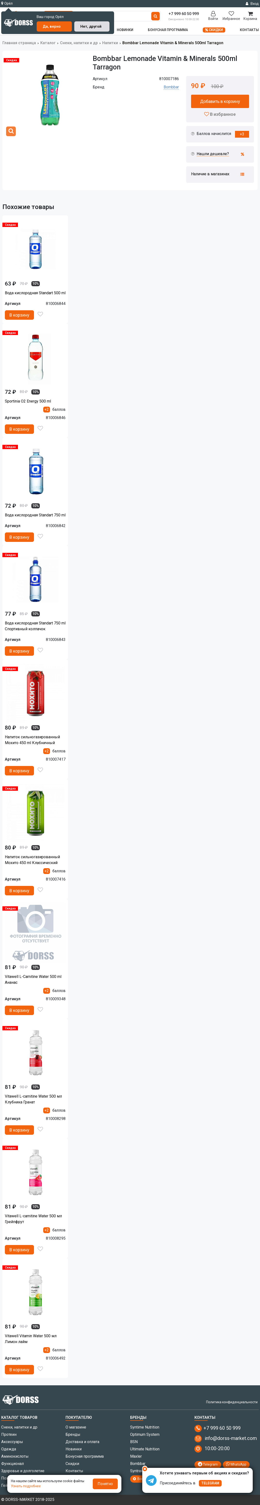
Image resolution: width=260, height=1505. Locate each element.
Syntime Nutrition (144, 1427)
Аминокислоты (15, 1456)
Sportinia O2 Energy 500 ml (28, 401)
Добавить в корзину (220, 101)
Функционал (12, 1463)
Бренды (73, 1434)
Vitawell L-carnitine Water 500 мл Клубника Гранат (33, 1099)
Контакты (249, 30)
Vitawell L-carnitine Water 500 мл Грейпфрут (33, 1219)
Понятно (105, 1483)
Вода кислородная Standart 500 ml (35, 293)
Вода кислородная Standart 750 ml (35, 515)
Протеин (9, 1434)
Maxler (136, 1456)
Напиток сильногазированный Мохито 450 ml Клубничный (32, 740)
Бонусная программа (168, 30)
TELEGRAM (210, 1483)
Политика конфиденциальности (232, 1402)
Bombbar (171, 87)
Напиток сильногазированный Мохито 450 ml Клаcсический (32, 860)
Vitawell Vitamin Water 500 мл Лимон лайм (31, 1339)
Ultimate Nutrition (144, 1449)
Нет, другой (90, 26)
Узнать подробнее (26, 1486)
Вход (252, 3)
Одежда (8, 1449)
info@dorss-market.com (225, 1438)
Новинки (125, 30)
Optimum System (144, 1434)
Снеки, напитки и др (79, 43)
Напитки (110, 43)
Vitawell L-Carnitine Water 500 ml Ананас (33, 979)
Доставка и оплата (82, 1441)
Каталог (48, 43)
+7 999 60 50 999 (217, 1428)
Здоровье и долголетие (22, 1471)
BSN (134, 1441)
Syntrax (136, 1471)
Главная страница (19, 43)
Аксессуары (12, 1441)
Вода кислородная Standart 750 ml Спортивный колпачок (35, 626)
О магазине (76, 1427)
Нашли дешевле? (213, 153)
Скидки (214, 30)
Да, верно (52, 26)
